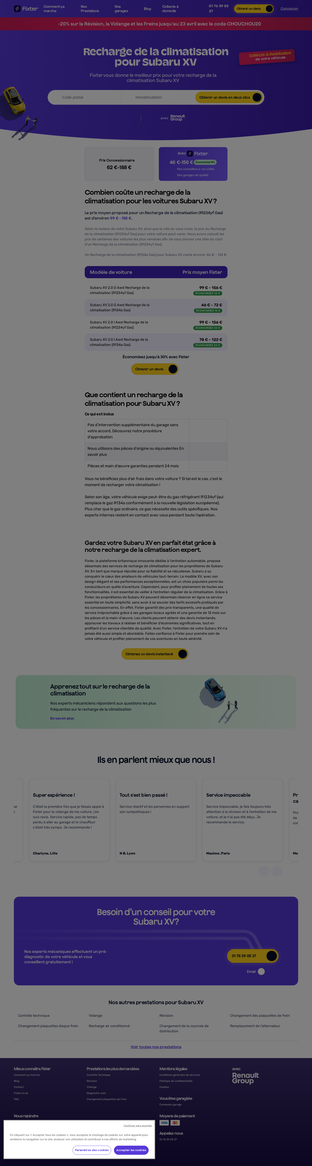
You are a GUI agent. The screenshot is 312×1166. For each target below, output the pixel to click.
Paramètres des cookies (92, 1150)
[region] (79, 1139)
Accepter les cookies (131, 1150)
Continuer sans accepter (138, 1125)
